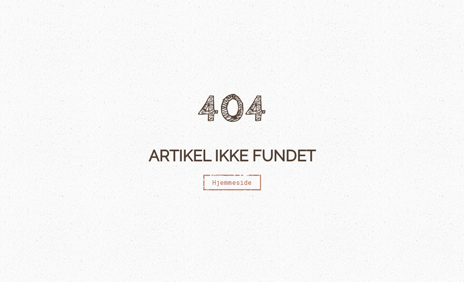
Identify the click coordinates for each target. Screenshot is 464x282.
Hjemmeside (232, 182)
